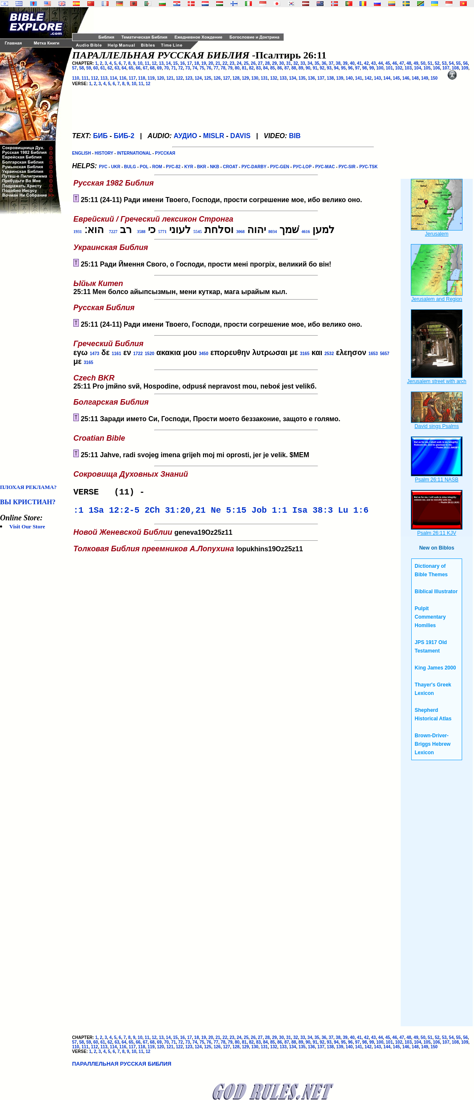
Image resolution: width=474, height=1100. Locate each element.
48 (409, 63)
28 (267, 63)
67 (145, 68)
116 (122, 78)
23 (232, 63)
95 (343, 68)
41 (359, 63)
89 (300, 68)
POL (144, 166)
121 (170, 78)
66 (138, 68)
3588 (141, 231)
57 (74, 68)
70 (166, 68)
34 (309, 63)
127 (226, 78)
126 (217, 78)
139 (339, 78)
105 (427, 68)
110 (75, 78)
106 (436, 68)
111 (85, 78)
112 (94, 78)
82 (251, 68)
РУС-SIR (347, 166)
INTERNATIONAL (134, 153)
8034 (272, 231)
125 (208, 78)
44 (380, 63)
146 (406, 78)
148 (415, 78)
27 (260, 63)
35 (317, 63)
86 (279, 68)
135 (302, 78)
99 (371, 68)
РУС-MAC (325, 166)
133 (283, 78)
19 (203, 63)
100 (380, 68)
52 (437, 63)
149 (424, 78)
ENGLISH (81, 153)
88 (293, 68)
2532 (329, 353)
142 (368, 78)
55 (458, 63)
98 (364, 68)
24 (239, 63)
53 (444, 63)
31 (288, 63)
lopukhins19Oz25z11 (195, 550)
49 (415, 63)
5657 (384, 353)
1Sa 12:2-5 (114, 513)
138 (330, 78)
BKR (201, 166)
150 (434, 78)
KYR (188, 166)
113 (104, 78)
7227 (113, 231)
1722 (137, 353)
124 (198, 78)
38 (338, 63)
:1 (78, 513)
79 (230, 68)
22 (225, 63)
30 (281, 63)
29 (274, 63)
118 (141, 78)
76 (208, 68)
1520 (149, 353)
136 (311, 78)
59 (88, 68)
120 (160, 78)
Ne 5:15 (228, 513)
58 (81, 68)
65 (131, 68)
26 (253, 63)
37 (331, 63)
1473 (94, 353)
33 (302, 63)
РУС (103, 166)
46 (394, 63)
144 (386, 78)
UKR (115, 166)
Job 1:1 (269, 513)
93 (329, 68)
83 (258, 68)
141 (358, 78)
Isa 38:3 (312, 513)
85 (272, 68)
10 (140, 63)
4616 (305, 231)
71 (173, 68)
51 (430, 63)
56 (465, 63)
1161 (116, 353)
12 (154, 63)
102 (398, 68)
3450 (203, 353)
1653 (373, 353)
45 (387, 63)
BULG (130, 166)
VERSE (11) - (111, 493)
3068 (240, 231)
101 (389, 68)
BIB (295, 135)
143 (377, 78)
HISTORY (104, 153)
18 (196, 63)
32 (295, 63)
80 (237, 68)
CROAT (230, 166)
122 (179, 78)
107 (445, 68)
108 (455, 68)
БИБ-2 (124, 135)
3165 (304, 353)
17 (189, 63)
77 (216, 68)
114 (113, 78)
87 (286, 68)
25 (246, 63)
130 (255, 78)
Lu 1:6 (353, 513)
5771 (162, 231)
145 (396, 78)
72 (180, 68)
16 (182, 63)
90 (308, 68)
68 (152, 68)
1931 (77, 231)
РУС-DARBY (253, 166)
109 (464, 68)
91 (314, 68)
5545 (197, 231)
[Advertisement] (34, 349)
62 (109, 68)
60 (95, 68)
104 (417, 68)
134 (292, 78)
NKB (214, 166)
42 (366, 63)
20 (210, 63)
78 (222, 68)
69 (159, 68)
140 (349, 78)
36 (323, 63)
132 (273, 78)
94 (336, 68)
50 (423, 63)
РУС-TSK (368, 166)
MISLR (213, 135)
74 (194, 68)
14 (168, 63)
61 (102, 68)
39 (345, 63)
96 (350, 68)
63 (116, 68)
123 (188, 78)
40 (352, 63)
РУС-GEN (279, 166)
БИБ (100, 135)
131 (264, 78)
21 (217, 63)
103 (408, 68)
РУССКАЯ (165, 153)
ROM (157, 166)
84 (265, 68)
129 (245, 78)
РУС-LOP (302, 166)
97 (357, 68)
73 (187, 68)
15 (175, 63)
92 (322, 68)
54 (451, 63)
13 (161, 63)
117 (132, 78)
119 (151, 78)
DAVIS (240, 135)
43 (373, 63)
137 (321, 78)
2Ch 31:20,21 (175, 513)
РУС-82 (173, 166)
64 (124, 68)
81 (244, 68)
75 (201, 68)
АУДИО (185, 135)
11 (147, 63)
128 (236, 78)
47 (401, 63)
